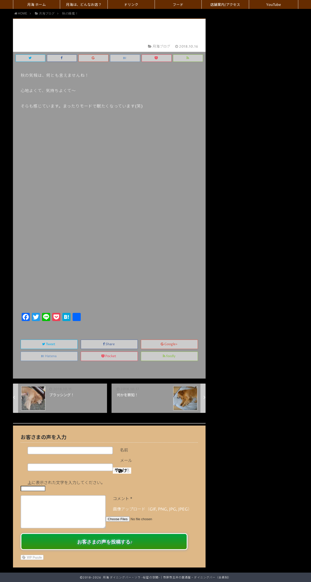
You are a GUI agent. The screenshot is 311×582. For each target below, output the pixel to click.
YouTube (273, 5)
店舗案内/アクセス (225, 5)
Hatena (49, 356)
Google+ (169, 344)
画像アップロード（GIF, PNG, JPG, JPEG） (152, 509)
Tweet (49, 344)
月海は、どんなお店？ (84, 5)
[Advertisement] (109, 273)
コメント (122, 499)
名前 (124, 450)
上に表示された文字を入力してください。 (66, 483)
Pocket (109, 356)
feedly (169, 356)
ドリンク (131, 5)
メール (126, 460)
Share (109, 344)
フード (178, 5)
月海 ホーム (36, 5)
